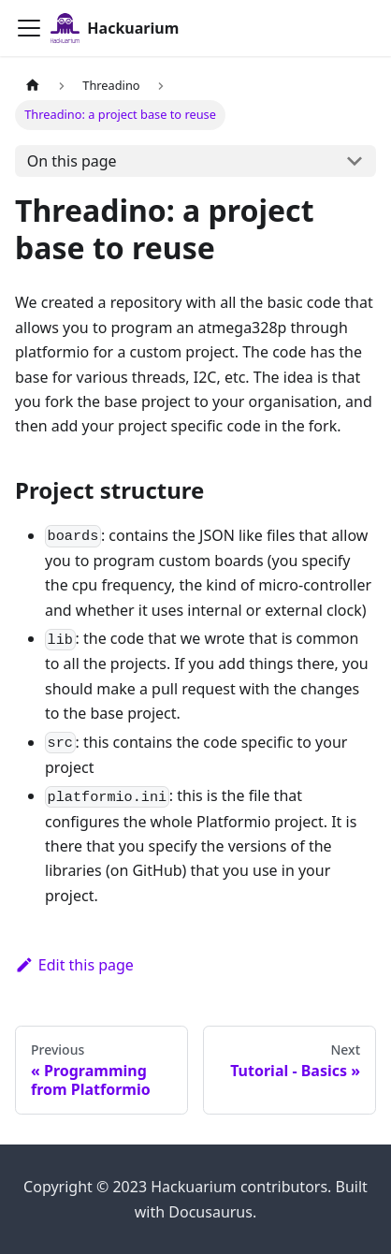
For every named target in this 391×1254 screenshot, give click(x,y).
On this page (72, 161)
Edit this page (74, 965)
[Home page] (33, 85)
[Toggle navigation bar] (29, 28)
